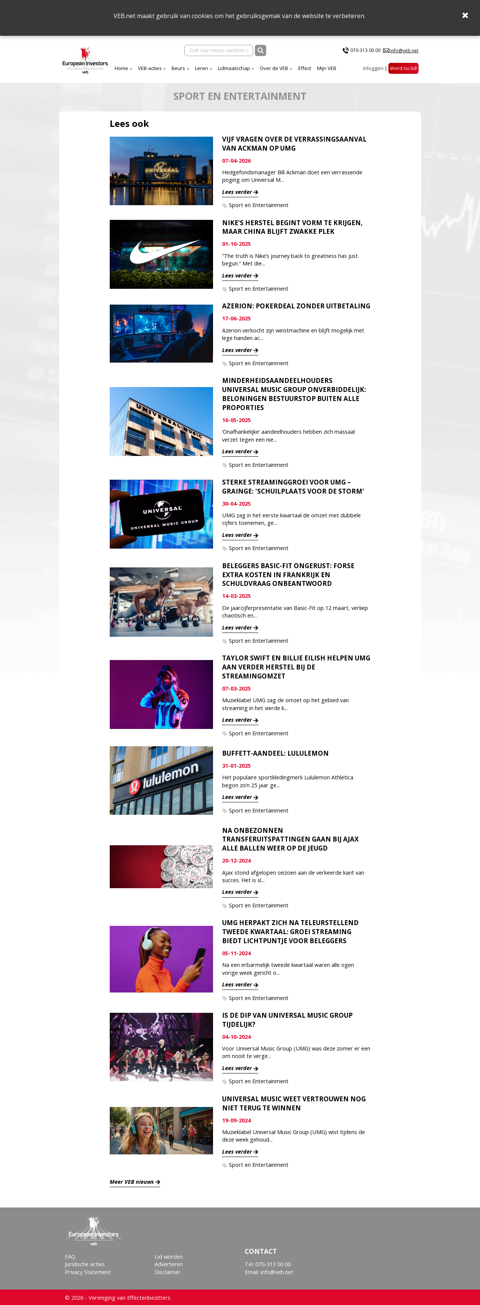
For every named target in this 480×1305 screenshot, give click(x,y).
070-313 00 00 (365, 50)
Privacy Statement (88, 1270)
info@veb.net (404, 50)
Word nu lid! (403, 67)
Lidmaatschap (181, 67)
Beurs (125, 67)
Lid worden (169, 1255)
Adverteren (169, 1263)
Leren (148, 67)
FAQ (70, 1255)
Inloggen (373, 67)
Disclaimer (168, 1270)
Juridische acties (85, 1263)
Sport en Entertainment (258, 203)
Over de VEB (221, 67)
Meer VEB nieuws (132, 1180)
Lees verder (237, 190)
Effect (251, 67)
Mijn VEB (274, 67)
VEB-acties (97, 67)
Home (68, 67)
